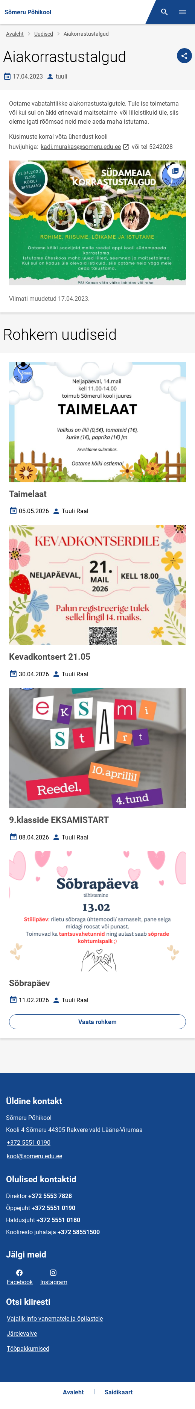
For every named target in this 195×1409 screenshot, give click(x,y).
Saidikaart (119, 1392)
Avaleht (15, 34)
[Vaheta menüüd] (182, 12)
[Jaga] (184, 55)
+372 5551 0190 (28, 1142)
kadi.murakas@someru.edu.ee (85, 146)
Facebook (20, 1277)
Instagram (53, 1277)
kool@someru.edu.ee (34, 1156)
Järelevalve (22, 1333)
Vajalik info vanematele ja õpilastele (55, 1318)
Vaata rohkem (97, 1022)
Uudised (43, 34)
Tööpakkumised (28, 1348)
